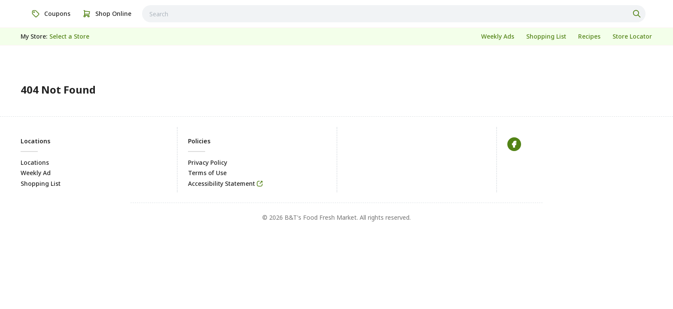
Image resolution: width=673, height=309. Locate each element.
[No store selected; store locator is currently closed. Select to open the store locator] (69, 36)
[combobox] (394, 13)
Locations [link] (35, 162)
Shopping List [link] (41, 183)
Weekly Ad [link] (36, 173)
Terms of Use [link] (207, 173)
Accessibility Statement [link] (221, 183)
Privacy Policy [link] (207, 162)
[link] (50, 13)
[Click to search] (638, 14)
